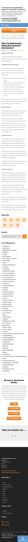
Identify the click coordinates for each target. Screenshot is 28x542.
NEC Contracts (7, 323)
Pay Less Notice (7, 329)
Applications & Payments (10, 250)
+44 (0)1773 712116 (9, 18)
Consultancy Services (8, 275)
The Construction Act (8, 273)
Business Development (9, 265)
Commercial (6, 269)
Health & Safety (7, 304)
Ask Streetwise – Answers (10, 258)
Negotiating (6, 325)
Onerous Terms (7, 327)
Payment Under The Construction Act (13, 333)
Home (4, 482)
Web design (4, 535)
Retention (5, 348)
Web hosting (11, 535)
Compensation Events (9, 271)
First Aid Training (7, 300)
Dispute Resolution (8, 294)
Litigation (5, 319)
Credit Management (8, 285)
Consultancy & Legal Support (14, 14)
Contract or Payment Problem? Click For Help (14, 30)
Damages (5, 288)
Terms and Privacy (7, 513)
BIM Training (6, 260)
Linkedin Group (7, 317)
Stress (4, 358)
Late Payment (5, 11)
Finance (5, 298)
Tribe (14, 404)
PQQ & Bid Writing (8, 340)
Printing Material (7, 335)
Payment (5, 331)
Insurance (5, 308)
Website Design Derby (7, 537)
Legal (4, 315)
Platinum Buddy (14, 418)
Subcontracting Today (9, 360)
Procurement (6, 342)
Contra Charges (13, 11)
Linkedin (5, 522)
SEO (16, 535)
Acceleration (6, 246)
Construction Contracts (9, 279)
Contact (5, 498)
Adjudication (9, 13)
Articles (5, 254)
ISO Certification (7, 310)
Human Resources (8, 306)
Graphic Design (7, 302)
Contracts (5, 267)
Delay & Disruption (8, 292)
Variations (5, 367)
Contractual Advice (8, 277)
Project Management (8, 337)
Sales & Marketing (8, 350)
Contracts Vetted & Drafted (8, 16)
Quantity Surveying (8, 344)
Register (5, 511)
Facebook (5, 525)
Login (4, 502)
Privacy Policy (9, 533)
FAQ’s (4, 491)
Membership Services (8, 487)
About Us (5, 489)
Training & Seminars (8, 365)
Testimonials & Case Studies (11, 362)
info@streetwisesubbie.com (11, 20)
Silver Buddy (14, 408)
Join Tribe (5, 500)
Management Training (9, 321)
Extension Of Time (8, 296)
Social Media (6, 354)
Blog (4, 493)
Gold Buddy (14, 413)
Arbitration (6, 252)
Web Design (6, 371)
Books (4, 263)
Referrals (5, 346)
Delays (19, 11)
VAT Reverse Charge (8, 369)
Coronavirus (6, 283)
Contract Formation (8, 281)
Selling (4, 352)
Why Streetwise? (7, 484)
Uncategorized (19, 50)
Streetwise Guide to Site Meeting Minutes (14, 356)
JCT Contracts (7, 313)
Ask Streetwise (7, 256)
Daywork (5, 290)
